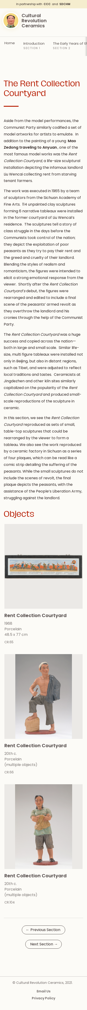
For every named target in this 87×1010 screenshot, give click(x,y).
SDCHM (64, 4)
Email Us (44, 991)
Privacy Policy (43, 998)
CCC (47, 4)
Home (9, 43)
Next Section (44, 944)
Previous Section (43, 929)
